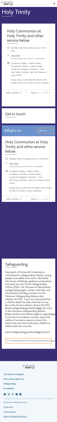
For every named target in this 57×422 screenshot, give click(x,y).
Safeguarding (9, 384)
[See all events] (45, 131)
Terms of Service (9, 412)
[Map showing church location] (28, 230)
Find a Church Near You (13, 379)
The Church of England (13, 374)
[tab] (14, 93)
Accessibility (8, 388)
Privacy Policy (8, 407)
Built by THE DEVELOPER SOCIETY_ (15, 416)
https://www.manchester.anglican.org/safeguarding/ (29, 341)
